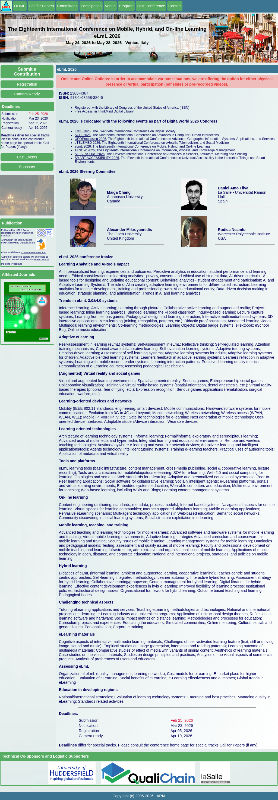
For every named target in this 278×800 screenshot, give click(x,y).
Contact (174, 6)
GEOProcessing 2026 (90, 139)
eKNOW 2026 (85, 150)
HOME (20, 6)
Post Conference (151, 6)
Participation (91, 6)
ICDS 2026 (83, 131)
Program (126, 6)
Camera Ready (27, 94)
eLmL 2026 (83, 146)
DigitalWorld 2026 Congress (192, 121)
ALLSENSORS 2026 (90, 154)
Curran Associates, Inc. (33, 252)
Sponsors (27, 167)
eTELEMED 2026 (87, 143)
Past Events (27, 157)
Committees (67, 6)
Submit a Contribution (27, 71)
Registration (27, 84)
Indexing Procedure (11, 263)
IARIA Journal (41, 259)
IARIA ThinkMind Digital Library (18, 242)
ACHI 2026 (83, 135)
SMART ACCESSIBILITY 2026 (97, 158)
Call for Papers (41, 6)
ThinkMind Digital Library (116, 111)
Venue (110, 6)
